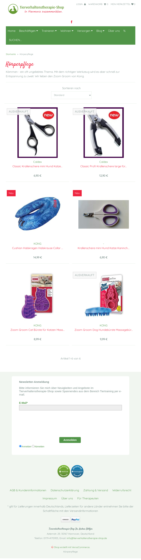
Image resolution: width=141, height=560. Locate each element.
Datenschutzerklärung (65, 490)
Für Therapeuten (88, 498)
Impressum (50, 498)
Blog (100, 31)
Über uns (114, 31)
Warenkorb (98, 4)
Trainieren (49, 31)
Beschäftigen (28, 31)
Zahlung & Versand (95, 490)
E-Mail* (23, 402)
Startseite (11, 54)
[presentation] (47, 425)
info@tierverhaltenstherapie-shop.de (87, 538)
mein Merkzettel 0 (123, 4)
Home (11, 31)
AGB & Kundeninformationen (28, 490)
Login (81, 4)
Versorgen (85, 31)
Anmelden (70, 439)
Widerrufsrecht (121, 490)
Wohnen (66, 31)
